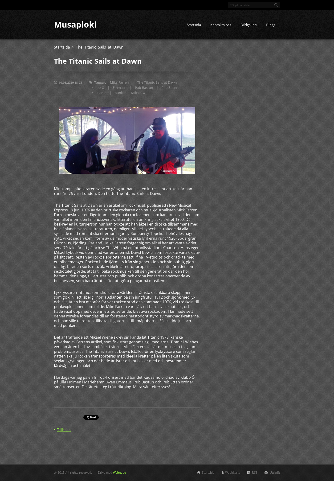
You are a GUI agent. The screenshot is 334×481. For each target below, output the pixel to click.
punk (119, 93)
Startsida (194, 25)
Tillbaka (64, 430)
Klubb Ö (97, 88)
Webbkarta (232, 472)
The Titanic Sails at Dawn (157, 83)
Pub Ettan (169, 88)
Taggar (99, 83)
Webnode (119, 472)
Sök (276, 5)
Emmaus (119, 88)
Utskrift (275, 472)
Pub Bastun (144, 88)
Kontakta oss (220, 25)
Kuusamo (98, 93)
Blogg (270, 25)
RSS (254, 472)
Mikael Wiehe (141, 93)
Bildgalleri (248, 25)
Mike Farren (119, 83)
